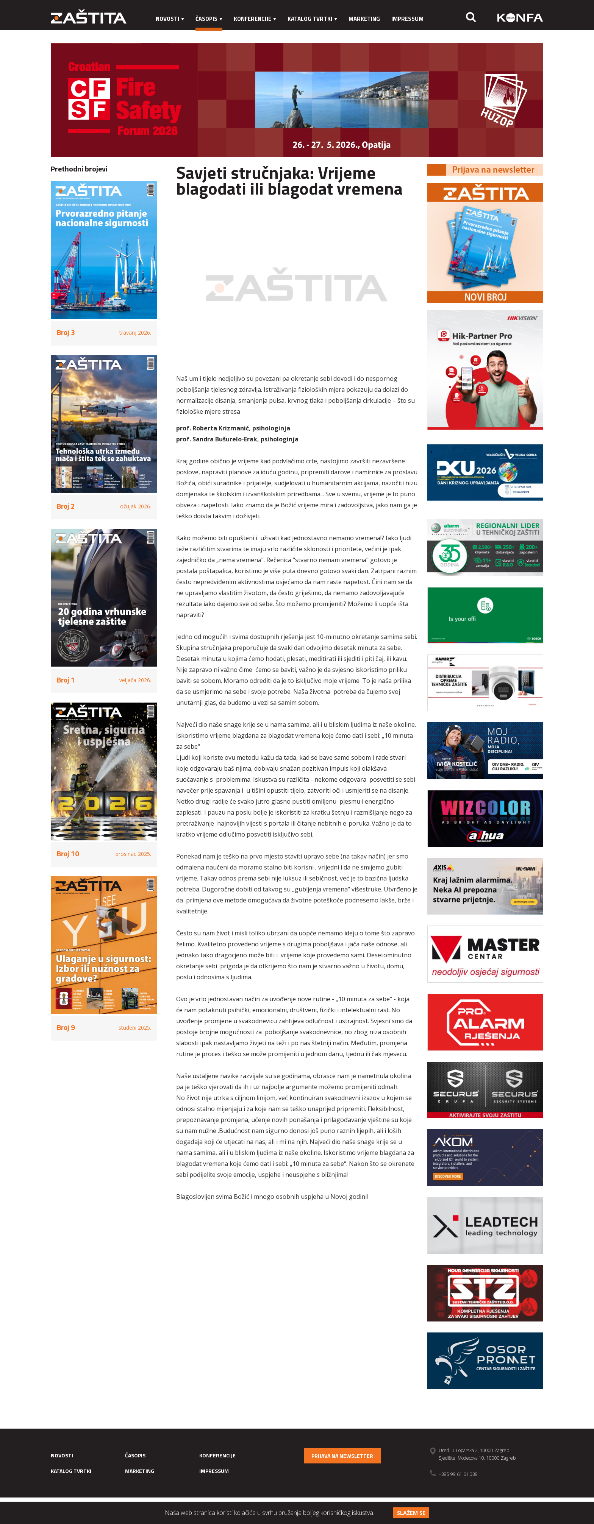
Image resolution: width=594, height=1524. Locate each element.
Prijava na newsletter (342, 1456)
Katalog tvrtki (312, 18)
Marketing (364, 18)
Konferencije (255, 18)
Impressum (407, 18)
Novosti (170, 18)
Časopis (208, 18)
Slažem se (411, 1512)
